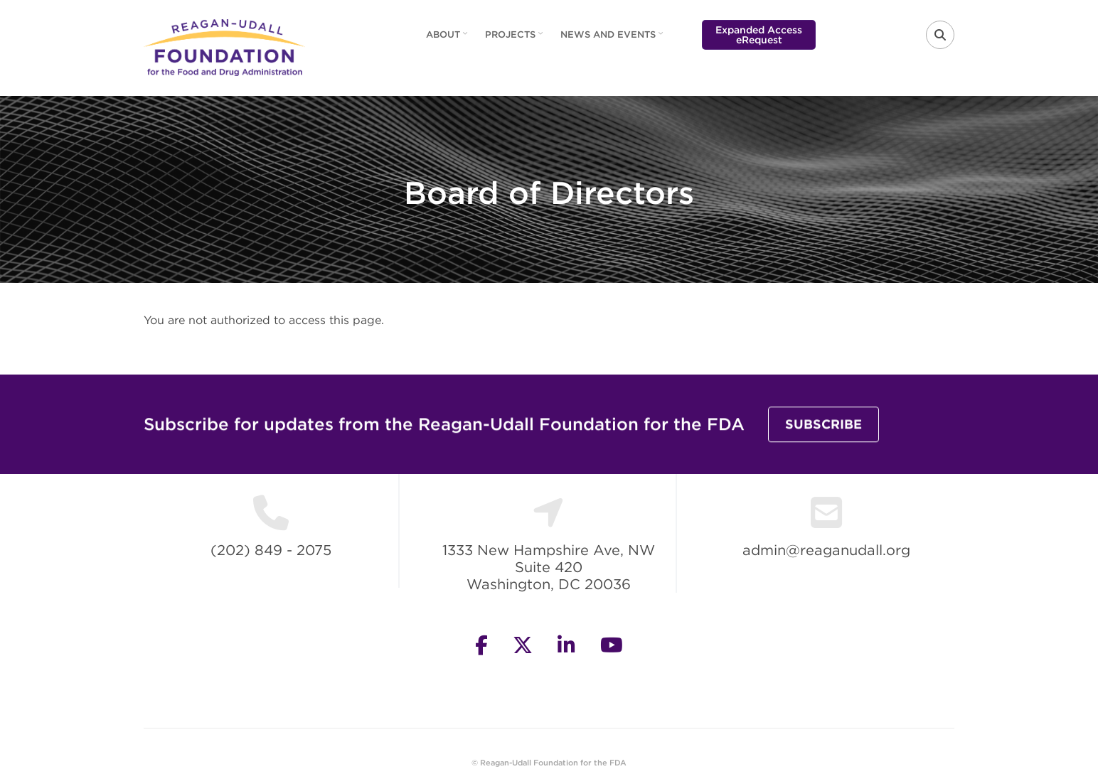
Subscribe (823, 425)
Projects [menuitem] (515, 39)
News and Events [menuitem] (613, 39)
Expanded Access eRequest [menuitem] (758, 34)
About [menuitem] (448, 39)
